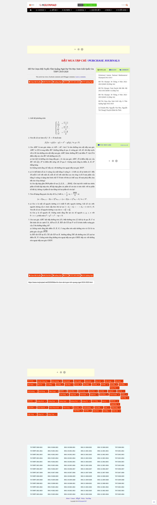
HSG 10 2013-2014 (69, 458)
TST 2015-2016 (119, 465)
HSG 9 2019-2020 (53, 480)
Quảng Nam (51, 401)
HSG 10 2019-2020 (69, 480)
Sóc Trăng (95, 401)
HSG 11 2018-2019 (86, 476)
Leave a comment (80, 77)
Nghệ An (93, 394)
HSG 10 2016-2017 (69, 469)
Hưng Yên (113, 388)
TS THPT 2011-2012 (36, 451)
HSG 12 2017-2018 (103, 472)
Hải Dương (31, 391)
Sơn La (104, 401)
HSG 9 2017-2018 (53, 472)
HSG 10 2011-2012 (69, 451)
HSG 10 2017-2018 (69, 472)
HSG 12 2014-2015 (103, 462)
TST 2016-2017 (119, 469)
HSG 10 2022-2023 (69, 490)
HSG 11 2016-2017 (86, 469)
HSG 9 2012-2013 (53, 454)
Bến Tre (40, 384)
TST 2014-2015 (119, 462)
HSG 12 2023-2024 (103, 494)
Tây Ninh (97, 407)
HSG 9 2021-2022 (53, 487)
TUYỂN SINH (122, 10)
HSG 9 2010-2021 (53, 447)
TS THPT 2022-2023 (36, 490)
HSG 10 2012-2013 (69, 454)
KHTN (62, 391)
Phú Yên (30, 401)
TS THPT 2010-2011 (36, 447)
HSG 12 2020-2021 (103, 483)
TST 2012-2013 (119, 454)
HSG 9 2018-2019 (53, 476)
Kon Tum (92, 391)
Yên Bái (86, 410)
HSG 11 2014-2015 (86, 462)
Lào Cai (120, 391)
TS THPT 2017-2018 (36, 472)
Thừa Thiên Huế (54, 407)
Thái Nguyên (41, 407)
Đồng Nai (41, 414)
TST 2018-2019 (119, 476)
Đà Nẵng (105, 411)
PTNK (123, 394)
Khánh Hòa (71, 391)
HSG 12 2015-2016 (103, 465)
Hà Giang (86, 384)
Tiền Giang (66, 407)
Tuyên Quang (87, 407)
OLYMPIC (67, 10)
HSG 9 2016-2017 (53, 469)
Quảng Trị (85, 401)
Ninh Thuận (113, 394)
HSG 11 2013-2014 (86, 458)
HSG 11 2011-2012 (86, 451)
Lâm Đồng (63, 394)
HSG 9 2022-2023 (53, 490)
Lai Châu (101, 391)
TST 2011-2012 (119, 451)
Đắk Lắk (115, 411)
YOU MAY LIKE (104, 145)
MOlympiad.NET (82, 501)
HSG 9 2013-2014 (53, 458)
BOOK (108, 10)
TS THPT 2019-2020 (36, 480)
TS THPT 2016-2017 (36, 469)
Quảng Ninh (74, 401)
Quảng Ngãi (62, 401)
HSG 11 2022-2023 (86, 490)
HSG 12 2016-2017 (103, 469)
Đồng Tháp (51, 414)
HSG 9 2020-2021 (53, 483)
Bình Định (88, 381)
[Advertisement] (78, 26)
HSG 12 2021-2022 (103, 487)
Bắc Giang (108, 381)
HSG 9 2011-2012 (53, 451)
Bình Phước (66, 381)
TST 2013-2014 (119, 458)
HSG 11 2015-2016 (86, 465)
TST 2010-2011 (119, 447)
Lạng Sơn (73, 394)
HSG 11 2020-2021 (86, 483)
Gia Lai (77, 384)
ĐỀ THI (54, 10)
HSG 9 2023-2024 (53, 494)
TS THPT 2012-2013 (36, 454)
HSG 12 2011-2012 (102, 451)
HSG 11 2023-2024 (86, 494)
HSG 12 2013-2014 (103, 458)
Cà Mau (58, 384)
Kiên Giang (81, 391)
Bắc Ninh (30, 384)
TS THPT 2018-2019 (36, 476)
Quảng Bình (40, 401)
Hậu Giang (52, 391)
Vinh (105, 407)
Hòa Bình (121, 384)
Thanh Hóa (114, 404)
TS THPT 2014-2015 (36, 462)
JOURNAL (81, 10)
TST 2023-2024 (119, 494)
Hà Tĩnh (112, 384)
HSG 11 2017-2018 (86, 472)
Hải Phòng (42, 391)
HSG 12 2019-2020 (103, 480)
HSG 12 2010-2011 (102, 447)
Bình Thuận (77, 381)
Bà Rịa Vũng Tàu (42, 381)
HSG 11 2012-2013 (86, 454)
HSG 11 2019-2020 (86, 480)
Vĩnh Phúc (77, 410)
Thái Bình (30, 407)
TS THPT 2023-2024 (36, 494)
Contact (73, 498)
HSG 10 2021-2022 (69, 487)
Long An (110, 391)
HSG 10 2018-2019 (69, 476)
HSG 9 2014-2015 (53, 462)
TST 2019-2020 (119, 480)
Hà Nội (103, 384)
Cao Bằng (49, 384)
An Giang (30, 381)
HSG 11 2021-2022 (86, 487)
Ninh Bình (103, 394)
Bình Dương (55, 381)
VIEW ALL (124, 145)
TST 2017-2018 (119, 472)
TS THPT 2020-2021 (36, 483)
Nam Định (83, 394)
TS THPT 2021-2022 (36, 487)
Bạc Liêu (98, 381)
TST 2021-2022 (119, 487)
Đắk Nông (31, 414)
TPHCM (113, 401)
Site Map (88, 498)
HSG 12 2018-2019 (103, 476)
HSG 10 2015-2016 (69, 465)
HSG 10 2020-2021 (69, 483)
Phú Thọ (123, 398)
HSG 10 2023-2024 (69, 494)
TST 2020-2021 (119, 483)
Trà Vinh (76, 407)
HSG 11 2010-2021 (86, 447)
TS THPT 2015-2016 (36, 465)
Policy (83, 498)
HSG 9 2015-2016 (53, 465)
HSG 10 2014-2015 (69, 462)
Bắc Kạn (118, 381)
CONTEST (41, 10)
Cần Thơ (67, 384)
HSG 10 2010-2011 (69, 447)
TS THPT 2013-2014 (36, 458)
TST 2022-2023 (119, 490)
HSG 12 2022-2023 (103, 490)
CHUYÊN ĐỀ (95, 10)
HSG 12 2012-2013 (103, 454)
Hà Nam (94, 384)
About (68, 498)
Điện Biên (96, 411)
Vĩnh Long (114, 407)
